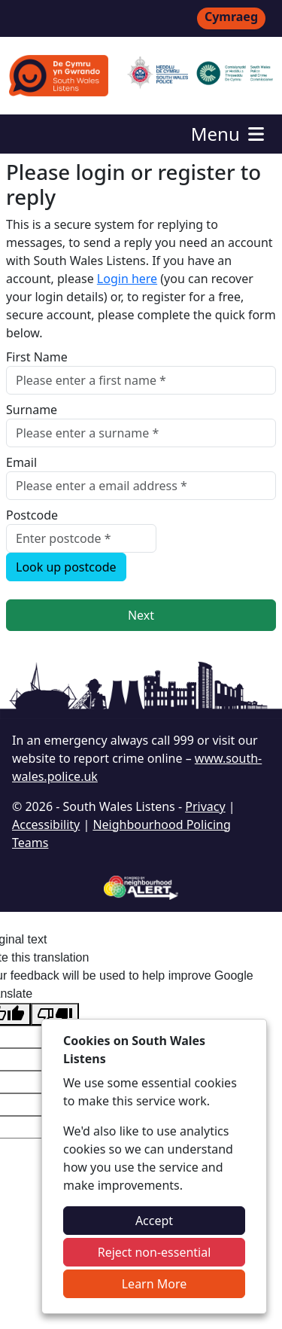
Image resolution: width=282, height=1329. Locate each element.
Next (141, 615)
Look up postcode (66, 567)
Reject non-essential (154, 1252)
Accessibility (46, 824)
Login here (127, 278)
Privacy (205, 806)
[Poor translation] (55, 1014)
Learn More (154, 1284)
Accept (154, 1220)
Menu (229, 133)
